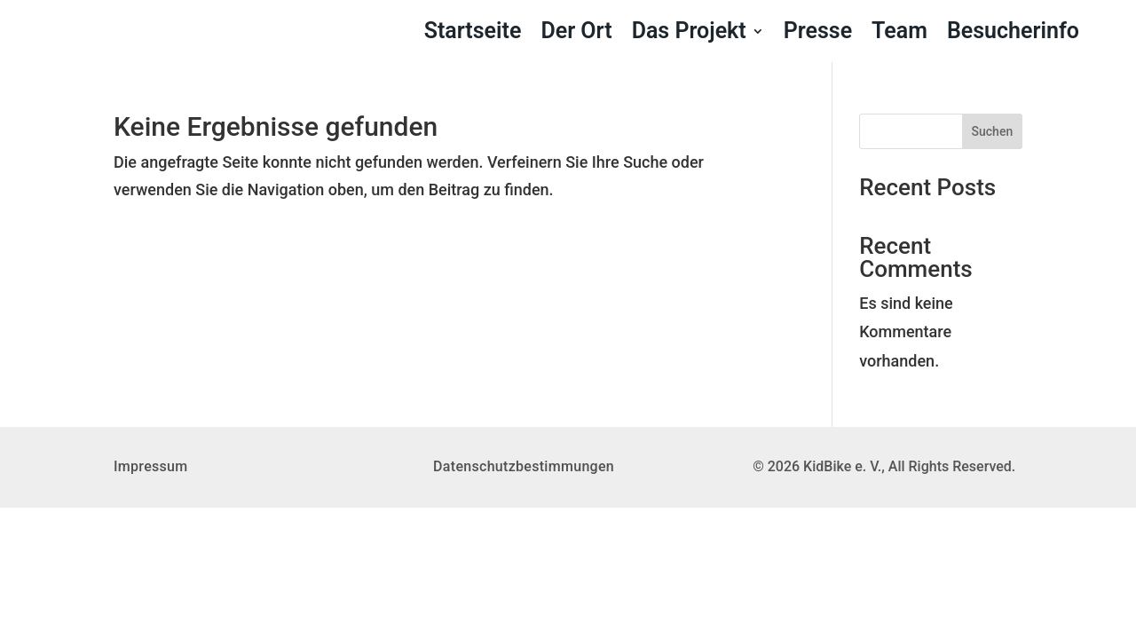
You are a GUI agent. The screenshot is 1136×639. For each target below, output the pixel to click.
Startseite (473, 34)
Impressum (151, 466)
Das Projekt (689, 34)
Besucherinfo (1013, 34)
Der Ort (575, 34)
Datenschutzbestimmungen (523, 466)
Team (899, 34)
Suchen (993, 131)
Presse (818, 34)
